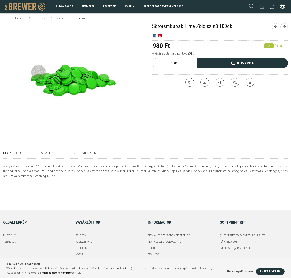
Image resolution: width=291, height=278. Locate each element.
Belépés (80, 212)
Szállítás (153, 231)
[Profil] (262, 6)
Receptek (109, 6)
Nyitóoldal (10, 212)
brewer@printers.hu (237, 224)
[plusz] (191, 63)
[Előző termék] (275, 26)
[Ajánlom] (204, 82)
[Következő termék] (284, 26)
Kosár (79, 231)
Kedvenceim (83, 237)
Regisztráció (83, 218)
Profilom (81, 224)
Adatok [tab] (47, 152)
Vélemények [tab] (84, 152)
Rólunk (129, 6)
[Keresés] (251, 6)
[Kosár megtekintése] (272, 6)
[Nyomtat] (220, 82)
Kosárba (245, 63)
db (175, 63)
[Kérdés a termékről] (250, 82)
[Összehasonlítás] (235, 82)
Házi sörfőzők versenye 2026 (163, 6)
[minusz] (158, 63)
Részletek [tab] (12, 152)
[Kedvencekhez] (189, 82)
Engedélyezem (270, 271)
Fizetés (152, 224)
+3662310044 (231, 218)
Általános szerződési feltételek (169, 212)
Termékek (9, 218)
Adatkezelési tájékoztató (164, 218)
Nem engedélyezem (240, 271)
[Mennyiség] (169, 63)
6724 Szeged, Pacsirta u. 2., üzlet (244, 212)
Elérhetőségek (158, 237)
